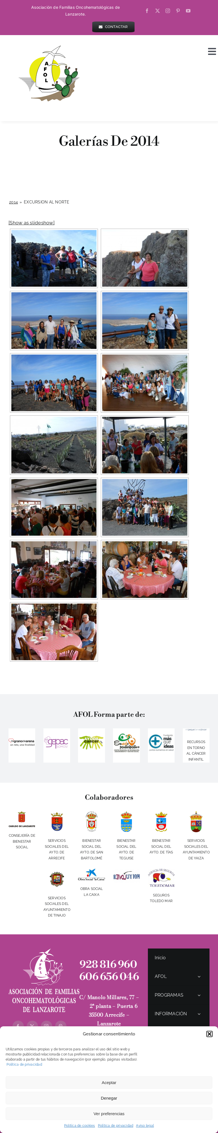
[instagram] (167, 10)
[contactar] (113, 27)
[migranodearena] (22, 739)
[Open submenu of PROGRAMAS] (198, 995)
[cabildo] (22, 813)
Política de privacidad (24, 1065)
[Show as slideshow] (31, 223)
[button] (209, 1034)
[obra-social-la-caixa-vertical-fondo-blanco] (91, 871)
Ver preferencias (108, 1113)
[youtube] (188, 10)
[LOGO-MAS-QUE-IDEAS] (161, 731)
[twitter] (157, 10)
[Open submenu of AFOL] (198, 976)
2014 (13, 202)
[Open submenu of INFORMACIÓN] (198, 1014)
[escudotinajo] (56, 871)
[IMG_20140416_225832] (126, 734)
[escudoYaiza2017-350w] (196, 813)
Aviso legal (145, 1126)
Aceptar (109, 1082)
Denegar (109, 1098)
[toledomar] (161, 871)
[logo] (196, 731)
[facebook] (147, 10)
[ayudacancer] (91, 737)
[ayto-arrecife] (56, 813)
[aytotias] (161, 813)
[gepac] (56, 737)
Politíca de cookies (79, 1126)
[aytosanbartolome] (91, 813)
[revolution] (126, 871)
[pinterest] (178, 10)
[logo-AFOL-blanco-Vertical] (44, 951)
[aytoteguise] (126, 813)
